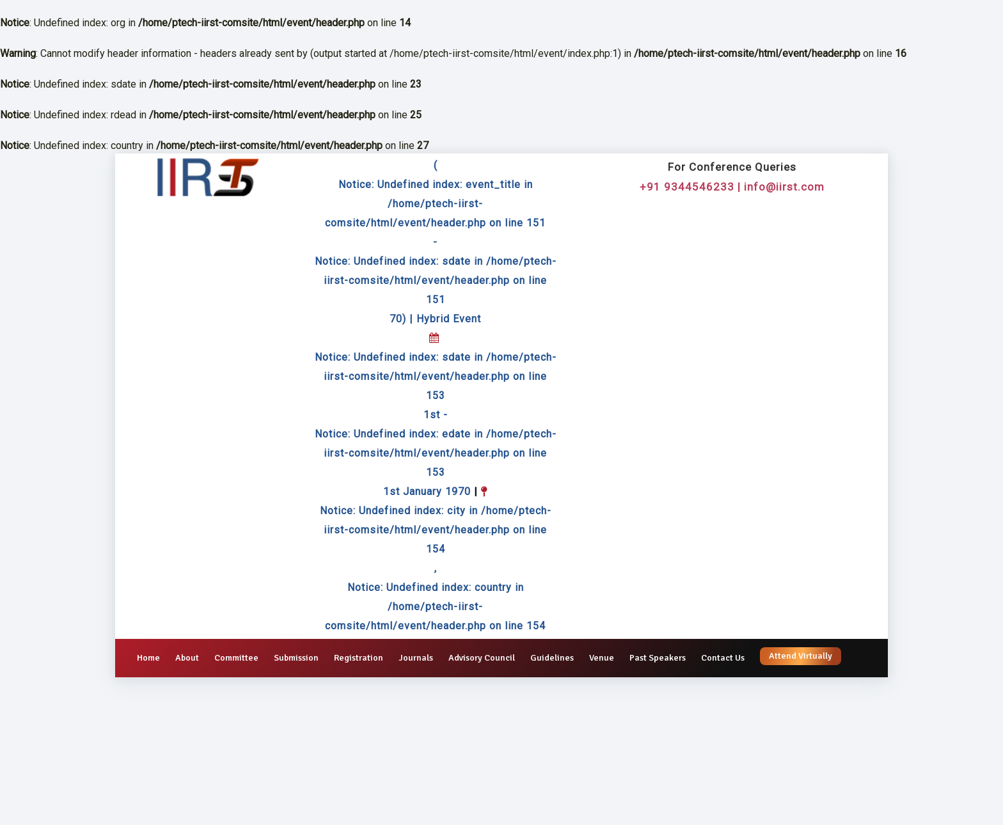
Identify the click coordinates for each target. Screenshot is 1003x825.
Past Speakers (657, 657)
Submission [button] (296, 657)
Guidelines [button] (552, 657)
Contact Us (723, 657)
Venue (601, 657)
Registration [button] (358, 657)
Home (148, 657)
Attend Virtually (800, 655)
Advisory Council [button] (481, 657)
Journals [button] (416, 657)
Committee (236, 657)
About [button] (187, 657)
